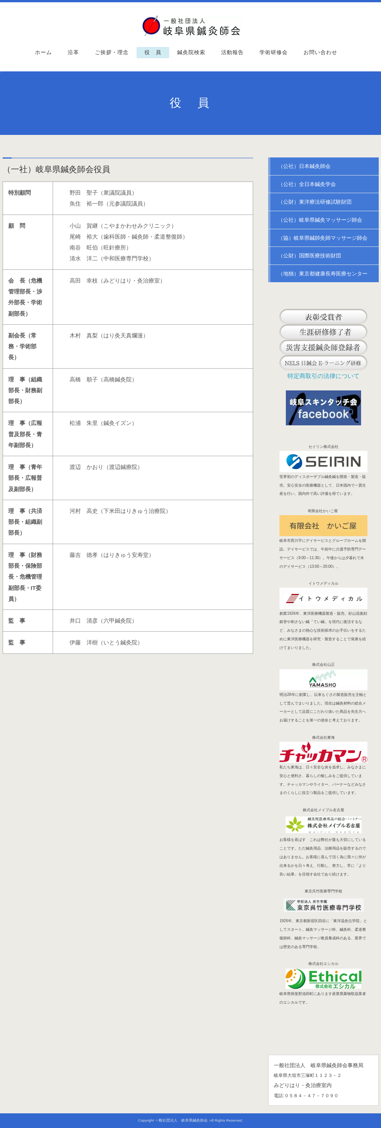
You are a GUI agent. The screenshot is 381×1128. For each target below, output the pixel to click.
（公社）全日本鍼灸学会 (307, 184)
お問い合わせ (320, 52)
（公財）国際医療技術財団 (309, 256)
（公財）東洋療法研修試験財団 (315, 202)
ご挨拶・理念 (112, 52)
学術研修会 (274, 52)
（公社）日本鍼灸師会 (304, 166)
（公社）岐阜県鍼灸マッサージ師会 (320, 220)
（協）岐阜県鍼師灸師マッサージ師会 (322, 238)
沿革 (73, 52)
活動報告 (232, 52)
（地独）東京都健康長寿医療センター (322, 274)
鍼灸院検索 (191, 52)
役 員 (152, 52)
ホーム (43, 52)
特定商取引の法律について (323, 376)
